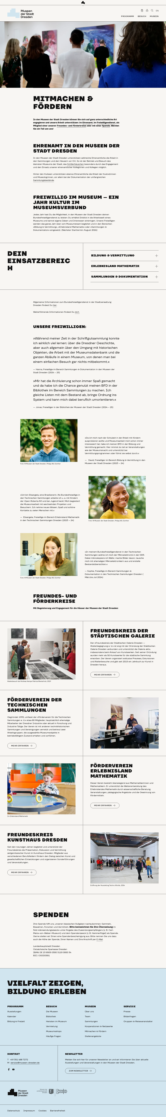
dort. (77, 312)
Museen (90, 1006)
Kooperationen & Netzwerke (99, 1026)
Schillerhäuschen (75, 164)
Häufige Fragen (53, 1036)
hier (55, 305)
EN (157, 11)
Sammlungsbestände (43, 180)
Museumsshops (53, 1031)
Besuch (51, 1006)
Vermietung (52, 1026)
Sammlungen (91, 1021)
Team (87, 1017)
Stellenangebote (93, 1036)
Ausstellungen (14, 1012)
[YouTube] (13, 1070)
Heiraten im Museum (56, 1021)
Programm (15, 1006)
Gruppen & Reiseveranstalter (138, 1021)
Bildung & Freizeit (16, 1021)
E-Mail (99, 939)
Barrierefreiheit (57, 1111)
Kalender (11, 1017)
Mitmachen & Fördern (95, 1031)
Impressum (29, 1111)
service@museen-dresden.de (25, 1063)
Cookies (42, 1111)
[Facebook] (8, 1070)
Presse (127, 1012)
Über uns (89, 1012)
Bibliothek (51, 1017)
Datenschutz (13, 1111)
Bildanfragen (130, 1017)
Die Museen (52, 1012)
